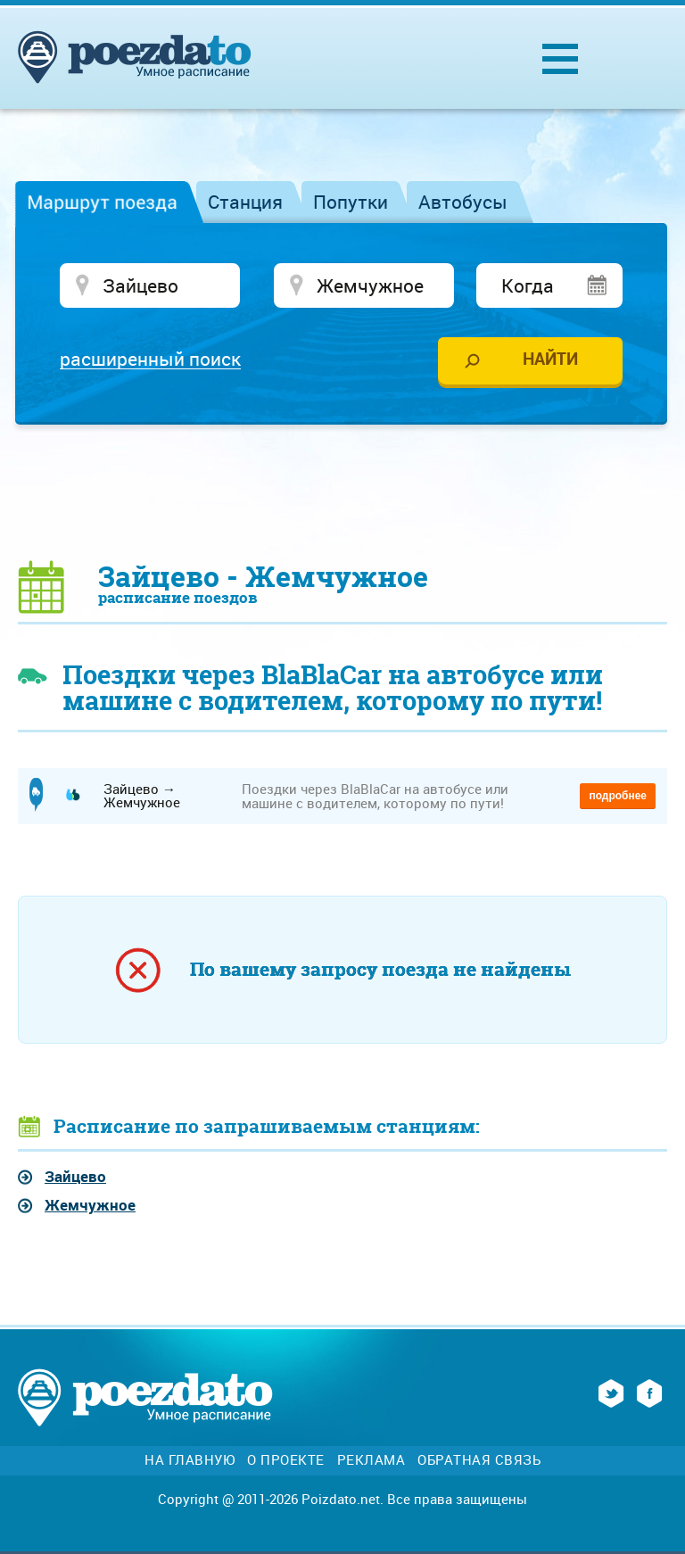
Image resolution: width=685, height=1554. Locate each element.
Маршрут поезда (102, 201)
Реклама (371, 1459)
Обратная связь (479, 1459)
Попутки (350, 201)
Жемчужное (90, 1204)
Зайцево (75, 1176)
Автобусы (463, 201)
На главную (189, 1459)
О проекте (286, 1459)
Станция (245, 201)
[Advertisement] (342, 491)
